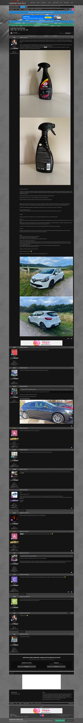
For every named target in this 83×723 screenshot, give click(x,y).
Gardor (16, 32)
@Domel (45, 47)
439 (14, 588)
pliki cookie (21, 720)
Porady (48, 2)
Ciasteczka (25, 716)
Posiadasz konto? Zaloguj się (15, 7)
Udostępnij (61, 33)
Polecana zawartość (55, 2)
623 (14, 566)
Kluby (60, 2)
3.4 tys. (14, 545)
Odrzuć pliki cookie (69, 720)
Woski (19, 33)
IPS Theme (11, 715)
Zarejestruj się (23, 6)
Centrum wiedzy (32, 2)
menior (14, 634)
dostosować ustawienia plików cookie (46, 720)
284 (14, 503)
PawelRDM (14, 469)
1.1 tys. (14, 51)
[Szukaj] (62, 7)
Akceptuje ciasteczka (60, 720)
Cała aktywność (42, 2)
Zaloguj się (56, 666)
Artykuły (37, 2)
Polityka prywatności (17, 716)
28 (14, 526)
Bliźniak (14, 367)
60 (14, 381)
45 (14, 463)
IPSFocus (15, 715)
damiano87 (14, 449)
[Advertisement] (41, 681)
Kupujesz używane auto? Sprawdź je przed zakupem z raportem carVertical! (40, 12)
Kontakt (22, 716)
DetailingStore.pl (12, 714)
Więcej (71, 2)
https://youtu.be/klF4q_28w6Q (25, 398)
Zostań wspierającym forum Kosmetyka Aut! (41, 24)
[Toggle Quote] (21, 389)
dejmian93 (14, 386)
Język (11, 716)
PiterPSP (14, 596)
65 (14, 400)
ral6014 (14, 347)
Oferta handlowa (65, 2)
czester (14, 574)
